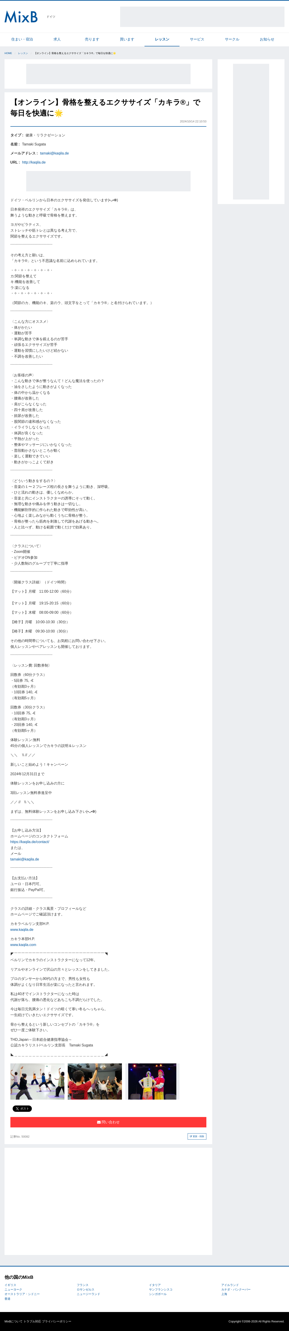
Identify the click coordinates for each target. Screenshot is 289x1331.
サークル (232, 39)
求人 (57, 39)
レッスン (162, 39)
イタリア (155, 1285)
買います (127, 39)
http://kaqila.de (34, 162)
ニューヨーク (13, 1289)
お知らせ (267, 39)
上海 (224, 1294)
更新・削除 (197, 1136)
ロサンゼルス (85, 1289)
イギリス (10, 1285)
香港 (7, 1298)
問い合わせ (108, 1122)
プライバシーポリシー (56, 1321)
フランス (83, 1285)
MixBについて (14, 1321)
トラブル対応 (32, 1321)
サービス (197, 39)
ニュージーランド (88, 1294)
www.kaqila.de (21, 930)
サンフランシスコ (160, 1289)
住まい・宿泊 (22, 39)
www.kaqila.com (23, 945)
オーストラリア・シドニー (22, 1294)
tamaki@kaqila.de (54, 153)
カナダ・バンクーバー (236, 1289)
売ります (92, 39)
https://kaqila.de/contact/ (29, 842)
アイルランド (230, 1285)
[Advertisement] (202, 17)
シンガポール (158, 1294)
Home (8, 53)
